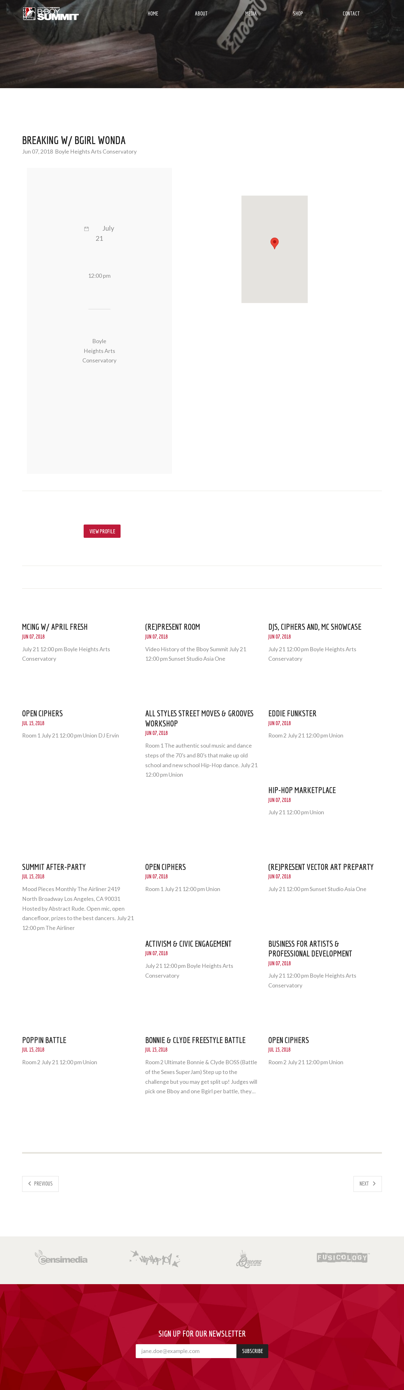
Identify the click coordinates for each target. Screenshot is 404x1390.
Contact (351, 13)
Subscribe (252, 1351)
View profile (102, 531)
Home (153, 13)
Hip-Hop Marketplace (302, 790)
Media (251, 13)
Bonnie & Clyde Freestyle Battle (195, 1040)
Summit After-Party (54, 866)
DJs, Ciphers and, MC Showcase (314, 626)
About (201, 13)
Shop (298, 13)
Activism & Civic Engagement (188, 943)
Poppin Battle (44, 1040)
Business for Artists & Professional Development (310, 948)
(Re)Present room (172, 626)
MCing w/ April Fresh (55, 626)
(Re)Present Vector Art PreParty (321, 866)
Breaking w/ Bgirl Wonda (74, 140)
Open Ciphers (42, 713)
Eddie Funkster (292, 713)
